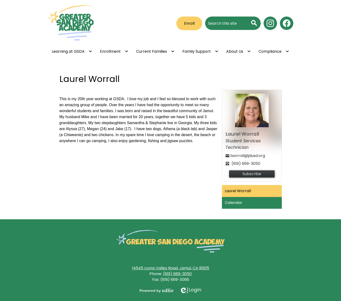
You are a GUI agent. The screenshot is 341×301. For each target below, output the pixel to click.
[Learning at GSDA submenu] (72, 51)
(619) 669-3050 (177, 274)
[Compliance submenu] (274, 51)
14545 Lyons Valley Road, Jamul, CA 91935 (170, 268)
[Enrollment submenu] (114, 51)
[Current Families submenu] (155, 51)
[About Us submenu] (238, 51)
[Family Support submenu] (200, 51)
